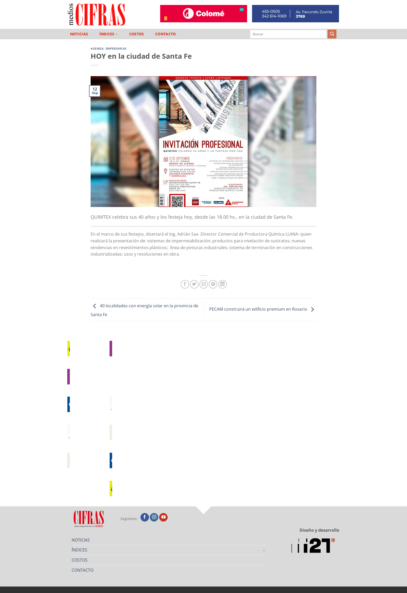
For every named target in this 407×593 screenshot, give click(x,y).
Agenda (97, 48)
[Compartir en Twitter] (194, 284)
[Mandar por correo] (203, 284)
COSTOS (136, 34)
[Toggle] (264, 550)
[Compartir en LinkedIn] (222, 284)
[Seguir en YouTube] (163, 517)
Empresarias (116, 48)
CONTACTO (165, 34)
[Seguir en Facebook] (144, 517)
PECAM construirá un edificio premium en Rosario (262, 309)
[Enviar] (332, 34)
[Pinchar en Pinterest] (213, 284)
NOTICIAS (79, 34)
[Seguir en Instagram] (154, 517)
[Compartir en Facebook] (185, 284)
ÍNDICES (108, 34)
